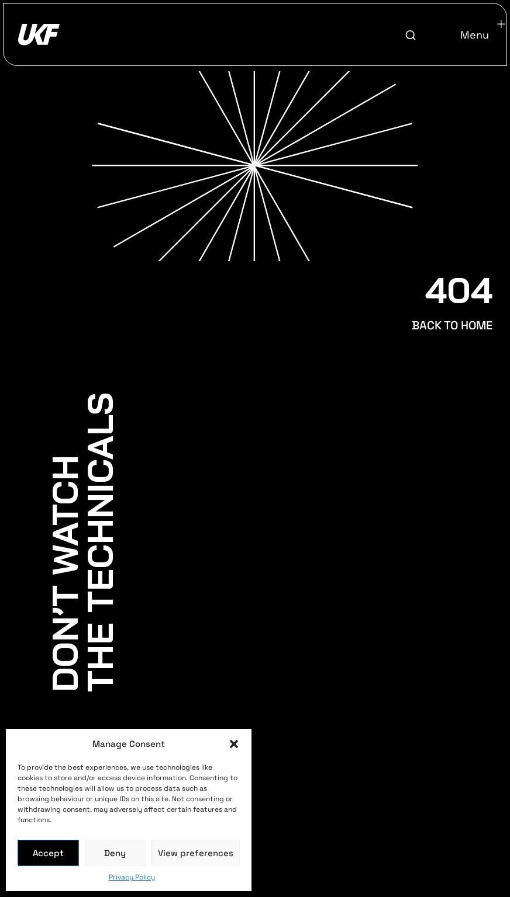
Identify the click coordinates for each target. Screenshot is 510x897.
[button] (234, 744)
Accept (48, 852)
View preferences (195, 852)
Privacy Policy (132, 877)
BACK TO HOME (452, 325)
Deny (115, 852)
